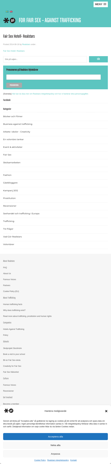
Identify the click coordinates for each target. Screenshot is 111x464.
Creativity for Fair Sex (12, 366)
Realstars (26, 44)
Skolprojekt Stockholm (12, 348)
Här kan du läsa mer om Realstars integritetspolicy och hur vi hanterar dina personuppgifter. (50, 94)
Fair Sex (7, 154)
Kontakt (73, 460)
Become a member (11, 404)
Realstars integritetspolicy (58, 460)
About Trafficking (9, 298)
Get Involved (7, 397)
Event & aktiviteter (12, 147)
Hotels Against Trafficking (13, 329)
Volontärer (8, 244)
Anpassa (55, 453)
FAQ (5, 267)
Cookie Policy (40, 460)
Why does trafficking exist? (14, 310)
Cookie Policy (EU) (11, 291)
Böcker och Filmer (12, 116)
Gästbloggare (10, 182)
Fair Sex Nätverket (11, 372)
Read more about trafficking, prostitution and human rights (27, 316)
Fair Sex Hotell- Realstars (14, 51)
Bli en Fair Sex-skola (11, 360)
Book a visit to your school (14, 354)
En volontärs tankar (13, 139)
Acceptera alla (55, 436)
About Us (7, 273)
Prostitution (9, 198)
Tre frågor (8, 229)
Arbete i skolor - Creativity (16, 131)
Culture (6, 378)
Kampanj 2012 (10, 190)
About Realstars (9, 261)
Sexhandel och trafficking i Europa (21, 213)
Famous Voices (9, 279)
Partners (6, 285)
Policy (5, 335)
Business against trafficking (17, 124)
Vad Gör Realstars (12, 236)
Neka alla (55, 445)
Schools (6, 341)
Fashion (7, 175)
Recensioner (9, 206)
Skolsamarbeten (11, 162)
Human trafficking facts (12, 304)
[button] (106, 411)
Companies (7, 323)
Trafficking (8, 221)
